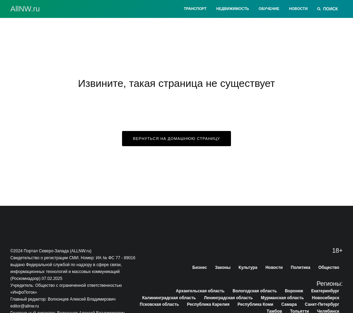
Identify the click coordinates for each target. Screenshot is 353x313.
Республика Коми (255, 304)
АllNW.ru (25, 9)
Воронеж (294, 291)
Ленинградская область (228, 297)
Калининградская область (169, 297)
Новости (298, 9)
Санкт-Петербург (322, 304)
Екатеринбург (325, 291)
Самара (289, 304)
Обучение (269, 9)
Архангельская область (200, 291)
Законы (223, 267)
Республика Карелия (208, 304)
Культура (248, 267)
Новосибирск (325, 297)
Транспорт (195, 9)
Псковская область (159, 304)
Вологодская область (255, 291)
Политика (301, 267)
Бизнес (199, 267)
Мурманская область (282, 297)
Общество (329, 267)
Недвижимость (232, 9)
